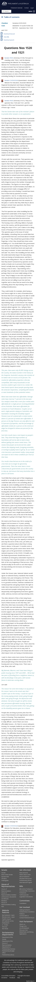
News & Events (23, 873)
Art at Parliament (24, 928)
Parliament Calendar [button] (16, 8)
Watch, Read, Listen (25, 874)
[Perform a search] (3, 11)
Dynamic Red (5, 876)
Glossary (4, 927)
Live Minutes (5, 899)
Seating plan (5, 880)
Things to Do (23, 926)
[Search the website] (6, 11)
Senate (3, 873)
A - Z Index (5, 925)
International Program (25, 882)
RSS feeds (5, 928)
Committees (22, 903)
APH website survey (8, 921)
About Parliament (24, 876)
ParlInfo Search (6, 919)
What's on (22, 924)
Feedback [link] (12, 977)
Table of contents (10, 17)
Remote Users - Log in (8, 917)
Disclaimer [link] (4, 977)
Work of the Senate (7, 874)
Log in (32, 8)
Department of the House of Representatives (7, 943)
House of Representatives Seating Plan (8, 904)
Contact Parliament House (26, 918)
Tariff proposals (24, 895)
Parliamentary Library (25, 880)
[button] (31, 11)
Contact (26, 8)
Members (4, 901)
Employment (5, 923)
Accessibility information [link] (8, 975)
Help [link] (18, 977)
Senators (4, 878)
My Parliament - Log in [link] (8, 915)
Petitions (22, 914)
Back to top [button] (30, 981)
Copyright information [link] (23, 975)
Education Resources (25, 878)
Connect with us (24, 916)
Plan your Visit (23, 930)
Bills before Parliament (26, 889)
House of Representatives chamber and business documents (8, 895)
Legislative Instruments (26, 897)
